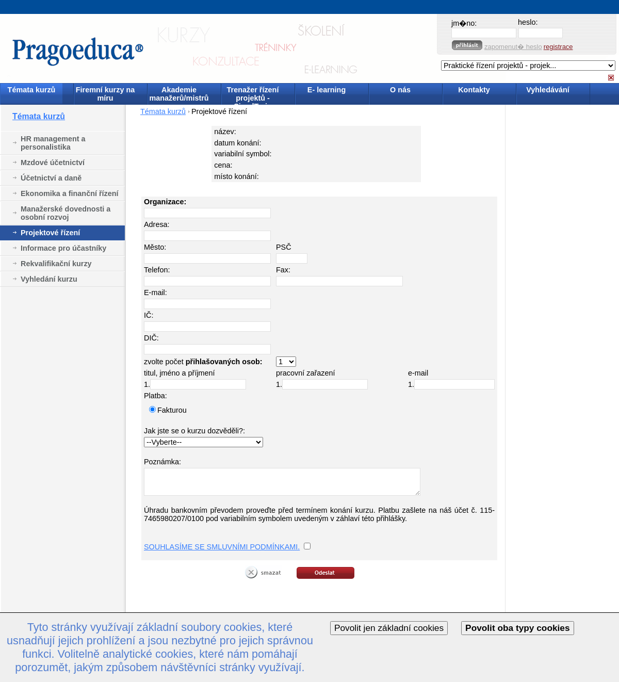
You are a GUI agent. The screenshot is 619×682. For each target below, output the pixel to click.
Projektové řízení (50, 233)
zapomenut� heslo (513, 47)
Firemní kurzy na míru (105, 94)
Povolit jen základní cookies (389, 628)
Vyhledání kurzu (49, 279)
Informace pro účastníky (63, 248)
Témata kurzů (32, 90)
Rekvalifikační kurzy (56, 263)
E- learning (326, 90)
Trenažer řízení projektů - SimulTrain (253, 95)
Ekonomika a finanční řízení (70, 193)
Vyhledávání (547, 90)
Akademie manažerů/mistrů (178, 94)
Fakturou (172, 410)
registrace (558, 47)
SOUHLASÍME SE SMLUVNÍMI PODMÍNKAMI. (222, 547)
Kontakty (474, 90)
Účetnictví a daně (51, 178)
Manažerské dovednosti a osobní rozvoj (65, 213)
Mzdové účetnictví (53, 162)
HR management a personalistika (53, 143)
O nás (400, 90)
